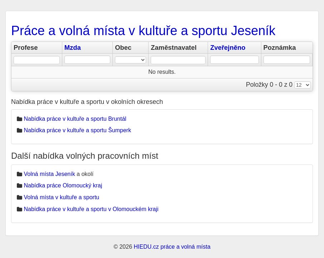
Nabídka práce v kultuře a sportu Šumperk (77, 130)
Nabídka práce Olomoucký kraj (63, 185)
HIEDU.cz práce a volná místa (172, 247)
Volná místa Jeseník (49, 174)
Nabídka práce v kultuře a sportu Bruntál (75, 119)
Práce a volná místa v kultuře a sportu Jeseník (143, 30)
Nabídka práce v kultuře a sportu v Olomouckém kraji (91, 209)
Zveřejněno (227, 47)
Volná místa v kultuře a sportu (61, 197)
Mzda (72, 47)
